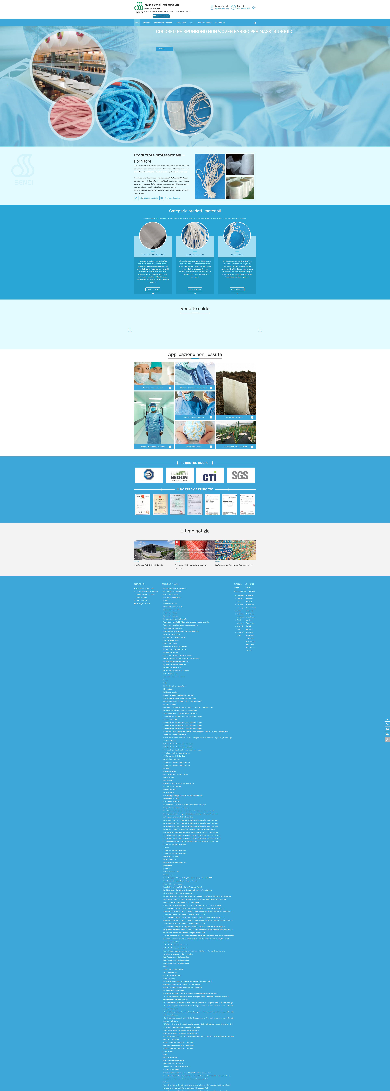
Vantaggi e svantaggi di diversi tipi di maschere (180, 711)
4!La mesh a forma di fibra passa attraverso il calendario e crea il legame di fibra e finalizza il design (198, 1001)
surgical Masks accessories (239, 585)
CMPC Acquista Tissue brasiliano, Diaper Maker (179, 696)
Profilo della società (170, 602)
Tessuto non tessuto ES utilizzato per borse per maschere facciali (186, 620)
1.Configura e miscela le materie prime (176, 751)
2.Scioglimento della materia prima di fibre (178, 815)
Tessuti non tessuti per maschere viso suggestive (180, 623)
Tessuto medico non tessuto (173, 626)
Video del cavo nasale (171, 638)
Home (137, 19)
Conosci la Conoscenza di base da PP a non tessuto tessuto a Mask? (187, 1071)
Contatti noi (220, 19)
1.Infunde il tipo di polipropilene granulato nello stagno (182, 714)
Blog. (165, 1053)
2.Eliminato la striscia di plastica (174, 842)
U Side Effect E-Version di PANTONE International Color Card (184, 803)
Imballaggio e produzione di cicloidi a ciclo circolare (181, 657)
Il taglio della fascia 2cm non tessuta (176, 806)
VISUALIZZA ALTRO (153, 290)
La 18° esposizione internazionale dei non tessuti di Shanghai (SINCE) (187, 979)
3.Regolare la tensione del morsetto (175, 943)
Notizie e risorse (205, 19)
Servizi (165, 964)
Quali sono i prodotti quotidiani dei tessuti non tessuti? (182, 986)
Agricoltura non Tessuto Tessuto (238, 447)
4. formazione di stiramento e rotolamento (178, 1040)
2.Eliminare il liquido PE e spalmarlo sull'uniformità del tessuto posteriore (189, 827)
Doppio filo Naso (169, 976)
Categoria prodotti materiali (195, 211)
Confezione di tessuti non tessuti (175, 644)
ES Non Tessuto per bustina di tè (174, 647)
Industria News (168, 775)
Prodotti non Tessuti (170, 650)
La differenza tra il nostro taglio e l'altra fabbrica (180, 708)
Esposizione (167, 864)
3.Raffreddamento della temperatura (176, 955)
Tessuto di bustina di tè (239, 417)
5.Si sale (166, 1080)
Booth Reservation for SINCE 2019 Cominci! (178, 693)
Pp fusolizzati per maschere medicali (176, 660)
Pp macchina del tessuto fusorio (174, 663)
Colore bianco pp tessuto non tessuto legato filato (180, 629)
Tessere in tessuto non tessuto (174, 675)
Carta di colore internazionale (173, 1059)
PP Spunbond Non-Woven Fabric (174, 587)
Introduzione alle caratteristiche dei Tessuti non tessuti (182, 885)
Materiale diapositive (199, 447)
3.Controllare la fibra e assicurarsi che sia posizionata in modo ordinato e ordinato (192, 903)
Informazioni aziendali (171, 608)
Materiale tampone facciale (156, 388)
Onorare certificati (169, 769)
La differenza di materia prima (173, 989)
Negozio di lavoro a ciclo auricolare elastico (178, 781)
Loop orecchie (195, 254)
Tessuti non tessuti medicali (197, 417)
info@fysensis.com (203, 8)
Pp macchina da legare (171, 614)
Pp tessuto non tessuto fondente (175, 617)
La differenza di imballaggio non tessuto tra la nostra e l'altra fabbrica (187, 888)
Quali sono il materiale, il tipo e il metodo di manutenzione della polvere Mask (190, 992)
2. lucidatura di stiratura (171, 757)
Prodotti (146, 19)
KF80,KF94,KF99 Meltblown (173, 1062)
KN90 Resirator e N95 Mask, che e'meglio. (177, 891)
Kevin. (165, 678)
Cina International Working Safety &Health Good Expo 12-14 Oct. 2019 (187, 876)
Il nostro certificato (195, 489)
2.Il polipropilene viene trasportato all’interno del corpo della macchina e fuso (190, 812)
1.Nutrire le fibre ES (170, 718)
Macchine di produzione (171, 632)
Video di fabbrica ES (170, 672)
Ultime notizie (195, 531)
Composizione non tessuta (172, 882)
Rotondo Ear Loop (169, 788)
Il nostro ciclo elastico (171, 1068)
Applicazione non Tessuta (195, 354)
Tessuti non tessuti (152, 254)
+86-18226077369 (224, 8)
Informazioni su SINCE (171, 797)
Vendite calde (195, 308)
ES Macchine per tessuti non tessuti (176, 669)
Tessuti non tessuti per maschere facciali (177, 654)
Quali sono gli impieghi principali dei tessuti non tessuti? (183, 794)
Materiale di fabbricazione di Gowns (196, 388)
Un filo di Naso (168, 873)
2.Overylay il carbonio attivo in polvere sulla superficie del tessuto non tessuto (190, 830)
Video (192, 19)
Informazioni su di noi (163, 19)
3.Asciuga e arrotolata (171, 940)
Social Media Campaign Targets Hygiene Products (180, 879)
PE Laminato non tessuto (172, 590)
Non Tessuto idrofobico (171, 800)
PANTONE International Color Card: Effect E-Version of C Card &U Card (188, 705)
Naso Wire (237, 254)
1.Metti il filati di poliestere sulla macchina (178, 742)
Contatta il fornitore (246, 8)
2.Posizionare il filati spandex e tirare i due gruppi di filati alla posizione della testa (191, 833)
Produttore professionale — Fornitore (159, 158)
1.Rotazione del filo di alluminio (174, 754)
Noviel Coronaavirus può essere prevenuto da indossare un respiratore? (188, 809)
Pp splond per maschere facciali (174, 635)
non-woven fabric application (250, 585)
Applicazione (180, 19)
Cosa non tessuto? (170, 702)
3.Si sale (166, 845)
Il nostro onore (195, 463)
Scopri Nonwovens (170, 970)
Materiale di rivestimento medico (155, 447)
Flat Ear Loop (168, 687)
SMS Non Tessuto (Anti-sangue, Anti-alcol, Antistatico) (182, 699)
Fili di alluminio (168, 791)
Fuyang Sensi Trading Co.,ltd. (144, 587)
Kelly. (165, 681)
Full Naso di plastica (170, 690)
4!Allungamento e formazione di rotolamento (179, 1043)
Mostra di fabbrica (169, 858)
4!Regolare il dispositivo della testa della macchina (181, 1028)
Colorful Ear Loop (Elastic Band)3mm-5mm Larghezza (182, 982)
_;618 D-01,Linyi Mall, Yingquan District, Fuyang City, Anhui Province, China (147, 593)
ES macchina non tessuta (172, 666)
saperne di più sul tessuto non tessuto (176, 1065)
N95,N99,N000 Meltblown (172, 596)
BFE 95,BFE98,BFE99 (170, 593)
